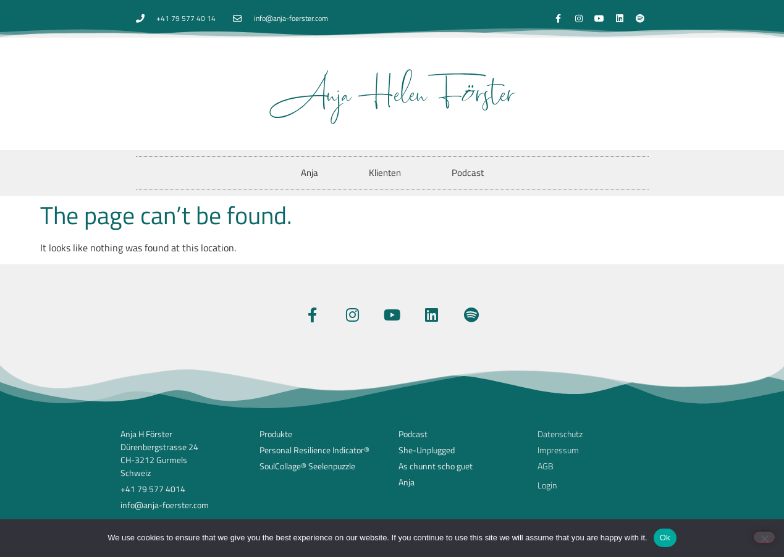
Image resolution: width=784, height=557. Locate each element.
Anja (309, 172)
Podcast (468, 172)
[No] (764, 537)
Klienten (385, 172)
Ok (665, 537)
